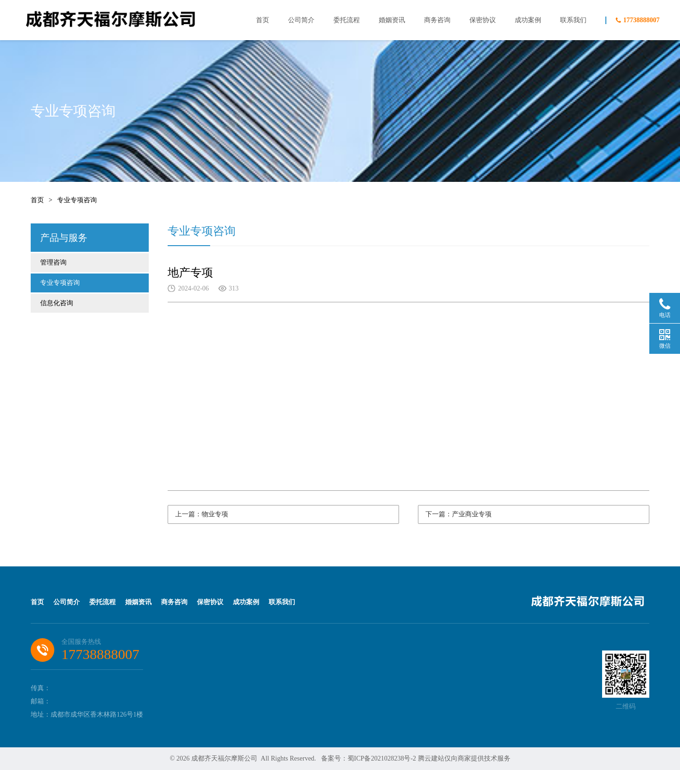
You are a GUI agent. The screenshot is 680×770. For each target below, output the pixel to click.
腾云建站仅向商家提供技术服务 (464, 758)
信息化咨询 (56, 303)
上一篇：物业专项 (201, 514)
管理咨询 (53, 262)
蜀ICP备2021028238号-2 (382, 758)
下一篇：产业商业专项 (458, 514)
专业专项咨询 (77, 200)
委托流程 (346, 20)
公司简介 (301, 20)
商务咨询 (437, 20)
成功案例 (528, 20)
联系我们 (573, 20)
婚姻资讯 (392, 20)
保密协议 (482, 20)
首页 (262, 20)
